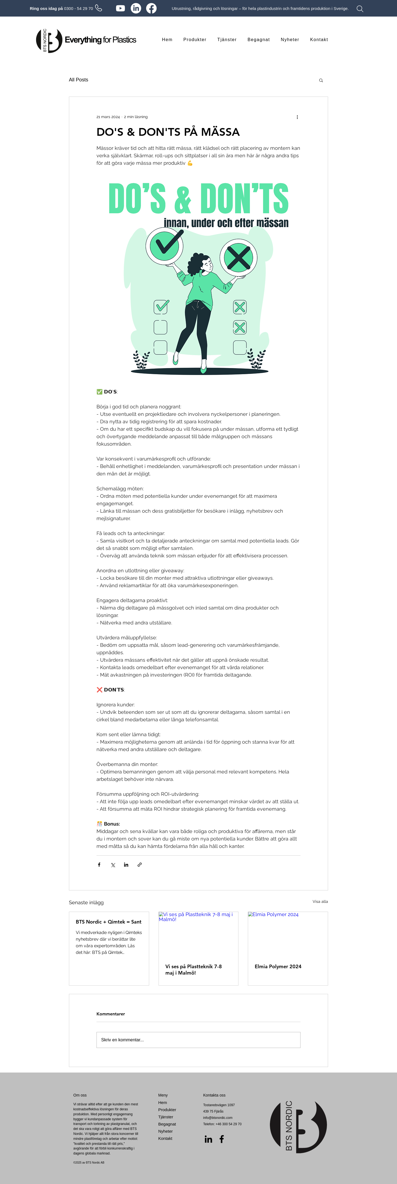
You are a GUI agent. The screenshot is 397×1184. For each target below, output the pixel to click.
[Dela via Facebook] (99, 864)
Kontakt (165, 1138)
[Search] (360, 9)
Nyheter (165, 1131)
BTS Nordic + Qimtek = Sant (108, 922)
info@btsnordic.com (217, 1118)
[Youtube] (120, 8)
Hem (162, 1102)
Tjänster (165, 1116)
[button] (321, 80)
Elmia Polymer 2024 (278, 966)
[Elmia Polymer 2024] (288, 934)
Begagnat (167, 1124)
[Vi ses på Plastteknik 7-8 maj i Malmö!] (198, 934)
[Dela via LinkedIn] (126, 864)
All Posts (78, 80)
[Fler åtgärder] (297, 116)
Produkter (167, 1109)
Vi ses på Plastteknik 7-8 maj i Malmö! (193, 969)
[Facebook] (151, 8)
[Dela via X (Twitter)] (112, 864)
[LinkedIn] (136, 8)
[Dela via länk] (139, 864)
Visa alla (320, 901)
